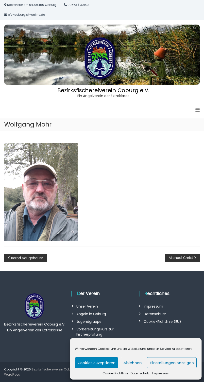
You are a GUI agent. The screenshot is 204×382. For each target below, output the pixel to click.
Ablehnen (132, 362)
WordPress (12, 374)
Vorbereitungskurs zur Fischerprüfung (95, 332)
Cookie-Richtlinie (115, 373)
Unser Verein (87, 306)
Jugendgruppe (89, 321)
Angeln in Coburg (91, 313)
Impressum (160, 373)
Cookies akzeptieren (97, 362)
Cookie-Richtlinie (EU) (162, 321)
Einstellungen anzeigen (172, 362)
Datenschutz (140, 373)
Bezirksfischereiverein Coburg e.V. (103, 90)
